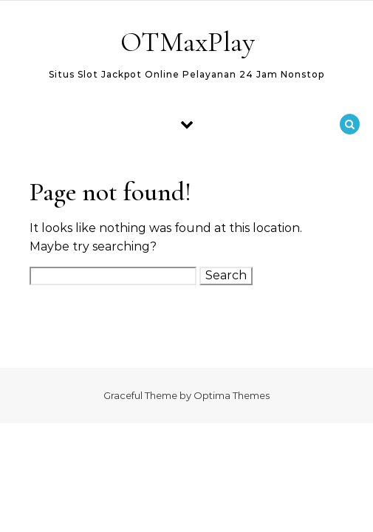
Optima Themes (232, 395)
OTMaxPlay (187, 42)
